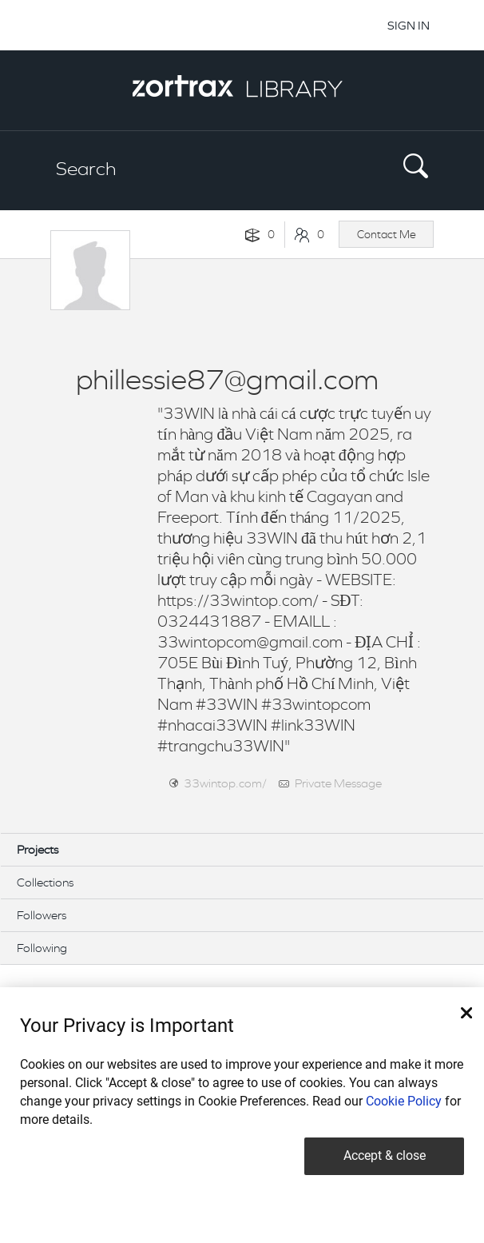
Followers (41, 915)
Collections (45, 882)
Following (42, 947)
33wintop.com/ (225, 783)
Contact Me (386, 234)
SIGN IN (408, 25)
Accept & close (384, 1155)
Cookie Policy (404, 1101)
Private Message (338, 783)
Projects (37, 849)
